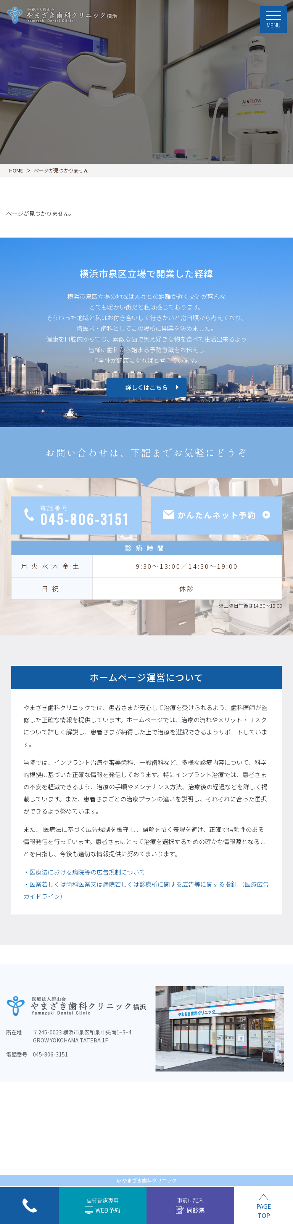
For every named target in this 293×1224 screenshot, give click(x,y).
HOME (16, 170)
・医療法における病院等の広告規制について (84, 871)
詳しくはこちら (146, 387)
